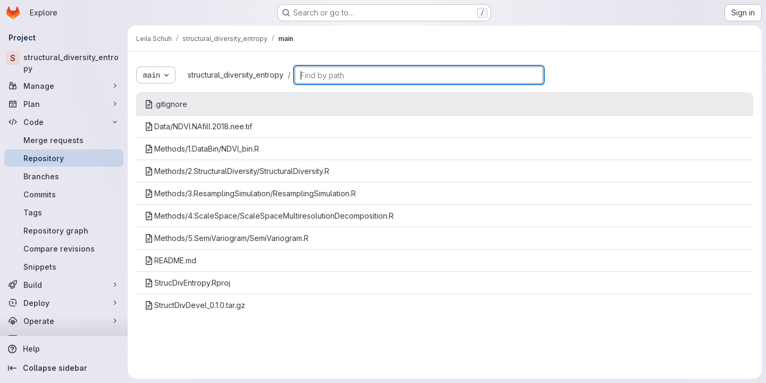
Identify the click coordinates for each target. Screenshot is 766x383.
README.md (170, 260)
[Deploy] (63, 302)
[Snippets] (63, 266)
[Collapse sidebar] (63, 368)
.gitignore (166, 104)
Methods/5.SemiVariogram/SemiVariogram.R (227, 238)
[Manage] (63, 85)
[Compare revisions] (63, 248)
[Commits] (63, 194)
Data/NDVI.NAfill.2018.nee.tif (198, 126)
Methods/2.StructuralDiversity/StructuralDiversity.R (237, 171)
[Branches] (63, 176)
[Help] (63, 348)
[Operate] (63, 320)
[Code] (63, 121)
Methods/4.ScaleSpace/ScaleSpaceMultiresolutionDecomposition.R (269, 215)
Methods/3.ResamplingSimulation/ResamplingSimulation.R (250, 193)
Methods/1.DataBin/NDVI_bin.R (202, 148)
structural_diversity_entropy (236, 74)
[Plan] (63, 103)
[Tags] (63, 212)
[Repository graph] (63, 230)
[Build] (63, 284)
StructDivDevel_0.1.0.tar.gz (195, 305)
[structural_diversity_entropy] (63, 62)
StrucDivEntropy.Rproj (187, 282)
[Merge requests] (63, 139)
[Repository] (63, 157)
